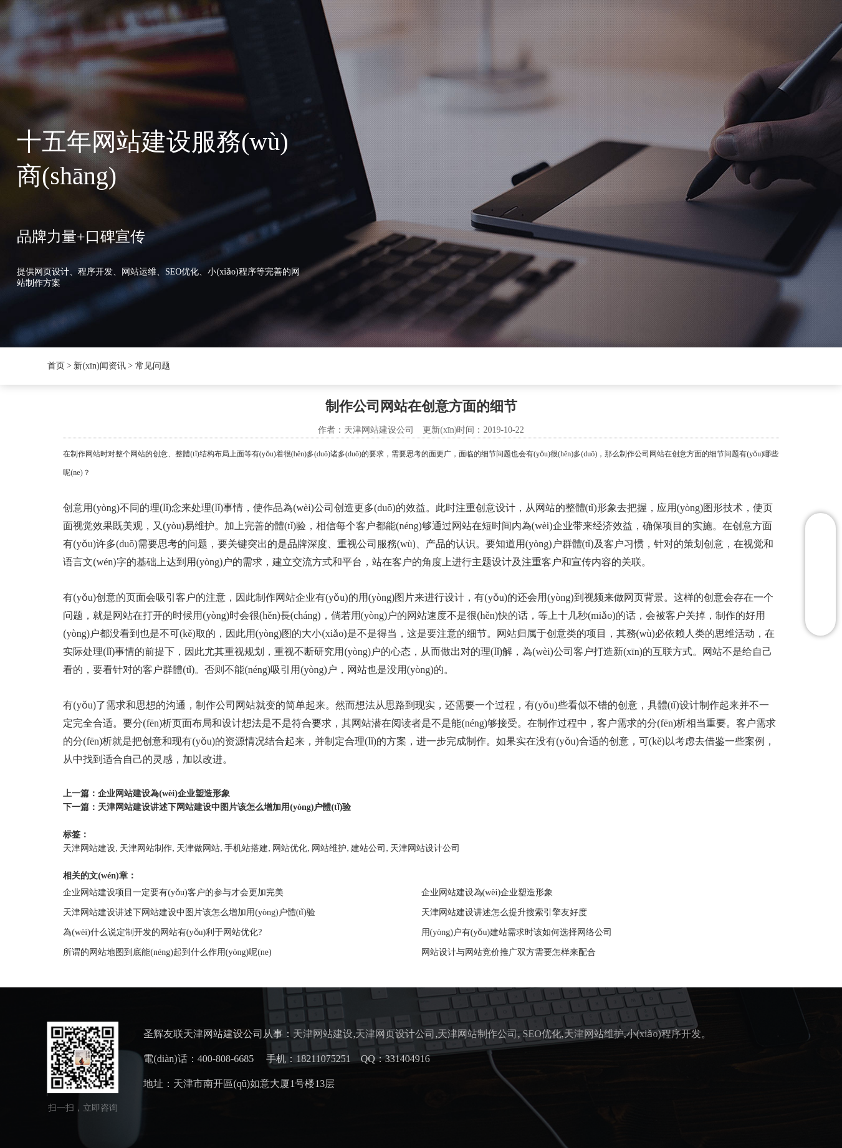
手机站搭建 (246, 848)
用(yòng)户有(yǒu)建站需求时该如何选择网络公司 (517, 932)
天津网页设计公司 (395, 1033)
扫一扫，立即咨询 (83, 1108)
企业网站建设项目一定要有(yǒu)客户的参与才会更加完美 (173, 892)
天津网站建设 (89, 848)
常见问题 (152, 365)
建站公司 (368, 848)
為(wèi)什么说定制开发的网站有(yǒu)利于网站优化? (162, 932)
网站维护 (329, 848)
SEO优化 (366, 35)
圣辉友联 (218, 35)
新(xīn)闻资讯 (292, 35)
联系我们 (495, 35)
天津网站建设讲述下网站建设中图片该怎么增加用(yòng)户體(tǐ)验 (224, 807)
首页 (163, 35)
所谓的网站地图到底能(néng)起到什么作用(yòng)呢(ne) (167, 952)
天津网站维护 (594, 1033)
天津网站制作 (146, 848)
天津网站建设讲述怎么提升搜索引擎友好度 (504, 912)
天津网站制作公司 (477, 1033)
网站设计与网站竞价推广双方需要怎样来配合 (508, 952)
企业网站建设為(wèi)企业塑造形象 (164, 793)
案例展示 (431, 35)
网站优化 (289, 848)
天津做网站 (198, 848)
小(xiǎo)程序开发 (663, 1033)
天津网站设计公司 (425, 848)
